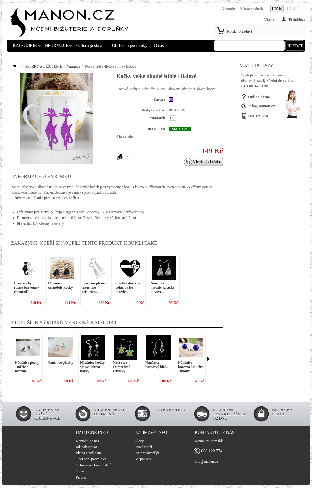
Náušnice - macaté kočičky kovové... (163, 287)
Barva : (159, 99)
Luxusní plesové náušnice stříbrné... (94, 287)
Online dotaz (259, 96)
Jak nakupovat (86, 447)
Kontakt (228, 9)
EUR (292, 8)
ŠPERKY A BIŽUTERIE (43, 66)
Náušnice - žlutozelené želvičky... (121, 366)
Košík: (239, 31)
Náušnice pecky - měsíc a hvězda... (27, 366)
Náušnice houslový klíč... (156, 364)
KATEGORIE (25, 47)
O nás (159, 45)
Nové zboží (143, 447)
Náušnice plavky (60, 362)
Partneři (81, 477)
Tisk (127, 156)
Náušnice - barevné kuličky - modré (190, 366)
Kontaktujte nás (87, 441)
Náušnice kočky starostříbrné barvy (92, 366)
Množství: (157, 118)
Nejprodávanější (147, 453)
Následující (208, 359)
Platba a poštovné (90, 45)
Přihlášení (297, 19)
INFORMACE (56, 47)
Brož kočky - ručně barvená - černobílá (26, 287)
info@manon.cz (261, 106)
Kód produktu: (153, 110)
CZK (277, 8)
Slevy (139, 441)
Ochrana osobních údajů (94, 465)
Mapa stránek (251, 9)
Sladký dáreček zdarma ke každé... (128, 287)
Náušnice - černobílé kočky (60, 285)
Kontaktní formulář (209, 441)
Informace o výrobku (41, 176)
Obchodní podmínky (129, 45)
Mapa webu (143, 459)
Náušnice (73, 66)
